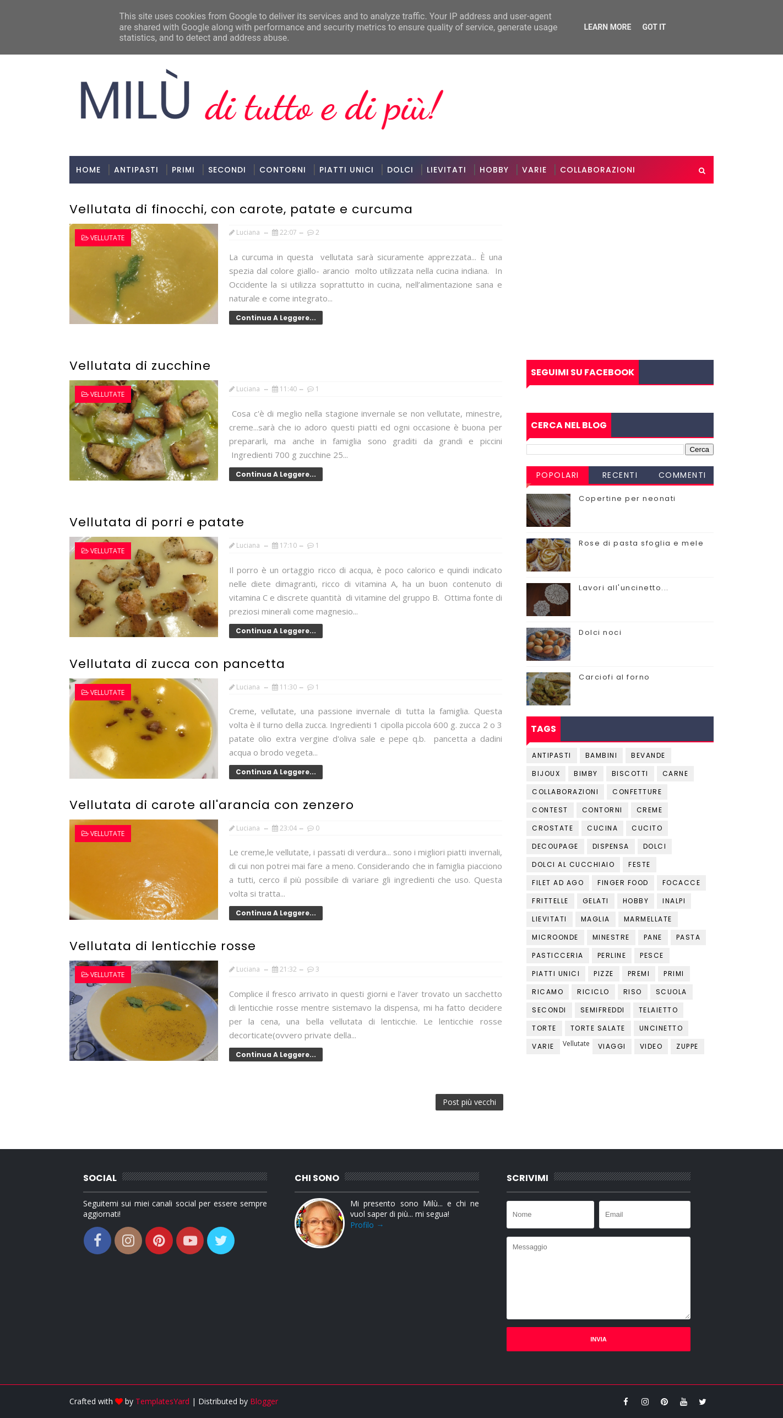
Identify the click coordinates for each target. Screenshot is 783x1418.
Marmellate (648, 919)
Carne (675, 773)
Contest (550, 810)
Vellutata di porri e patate (156, 522)
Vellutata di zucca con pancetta (177, 663)
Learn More (607, 27)
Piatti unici (556, 973)
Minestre (611, 937)
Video (651, 1046)
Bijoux (546, 773)
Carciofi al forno (614, 677)
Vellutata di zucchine (140, 365)
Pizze (604, 973)
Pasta (688, 937)
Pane (653, 937)
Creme (650, 810)
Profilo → (367, 1225)
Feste (639, 864)
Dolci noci (600, 632)
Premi (639, 973)
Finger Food (623, 882)
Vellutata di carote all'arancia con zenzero (211, 804)
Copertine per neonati (627, 498)
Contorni (282, 169)
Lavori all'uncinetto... (624, 588)
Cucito (647, 828)
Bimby (586, 773)
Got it (654, 27)
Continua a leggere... (276, 317)
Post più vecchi (469, 1102)
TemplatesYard (162, 1401)
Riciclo (593, 991)
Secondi (227, 169)
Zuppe (687, 1046)
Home (88, 169)
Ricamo (547, 991)
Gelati (596, 900)
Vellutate (107, 237)
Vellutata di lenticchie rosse (162, 946)
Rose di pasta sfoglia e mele (641, 543)
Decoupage (555, 846)
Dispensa (610, 846)
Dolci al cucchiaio (573, 864)
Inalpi (674, 900)
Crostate (552, 828)
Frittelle (550, 900)
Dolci (400, 169)
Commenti (682, 475)
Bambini (601, 755)
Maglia (595, 919)
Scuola (671, 991)
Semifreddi (602, 1010)
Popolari (557, 475)
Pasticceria (558, 955)
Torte (544, 1028)
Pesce (652, 955)
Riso (632, 991)
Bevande (648, 755)
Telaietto (658, 1010)
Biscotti (630, 773)
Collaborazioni (597, 169)
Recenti (620, 475)
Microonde (555, 937)
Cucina (602, 828)
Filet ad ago (558, 882)
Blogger (264, 1401)
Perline (612, 955)
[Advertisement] (620, 272)
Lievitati (446, 169)
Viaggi (612, 1046)
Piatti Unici (346, 169)
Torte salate (598, 1028)
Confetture (637, 791)
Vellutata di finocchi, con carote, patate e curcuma (241, 209)
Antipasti (136, 169)
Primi (183, 169)
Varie (534, 169)
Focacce (681, 882)
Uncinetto (661, 1028)
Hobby (494, 169)
